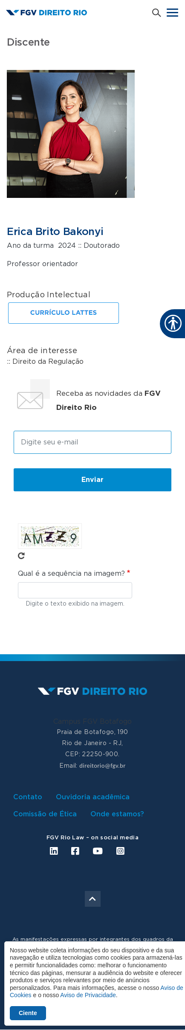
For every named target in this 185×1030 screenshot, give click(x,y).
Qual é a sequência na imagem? (71, 573)
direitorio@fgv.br (102, 765)
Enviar (92, 479)
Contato (27, 797)
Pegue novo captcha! (21, 555)
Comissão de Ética (45, 814)
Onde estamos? (117, 814)
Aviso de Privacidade (88, 995)
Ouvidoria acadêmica (93, 797)
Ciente (28, 1013)
